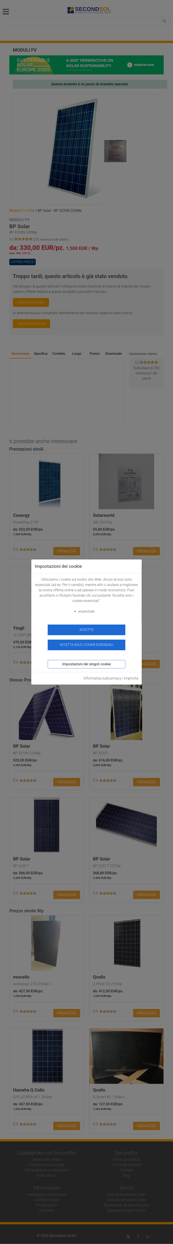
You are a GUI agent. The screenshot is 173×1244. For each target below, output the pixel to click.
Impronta (131, 678)
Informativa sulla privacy (103, 678)
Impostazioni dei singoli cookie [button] (86, 664)
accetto (87, 630)
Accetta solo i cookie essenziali (86, 645)
